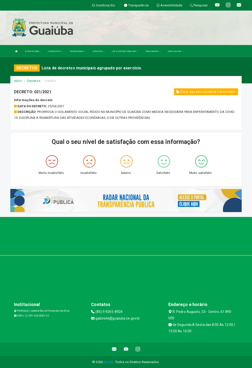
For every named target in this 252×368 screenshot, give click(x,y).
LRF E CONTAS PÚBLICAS (125, 51)
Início (18, 81)
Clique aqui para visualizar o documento (206, 91)
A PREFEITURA (32, 51)
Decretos (33, 81)
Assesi (109, 362)
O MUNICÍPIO (55, 51)
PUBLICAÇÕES (152, 51)
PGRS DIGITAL (175, 51)
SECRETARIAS (77, 51)
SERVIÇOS (98, 51)
